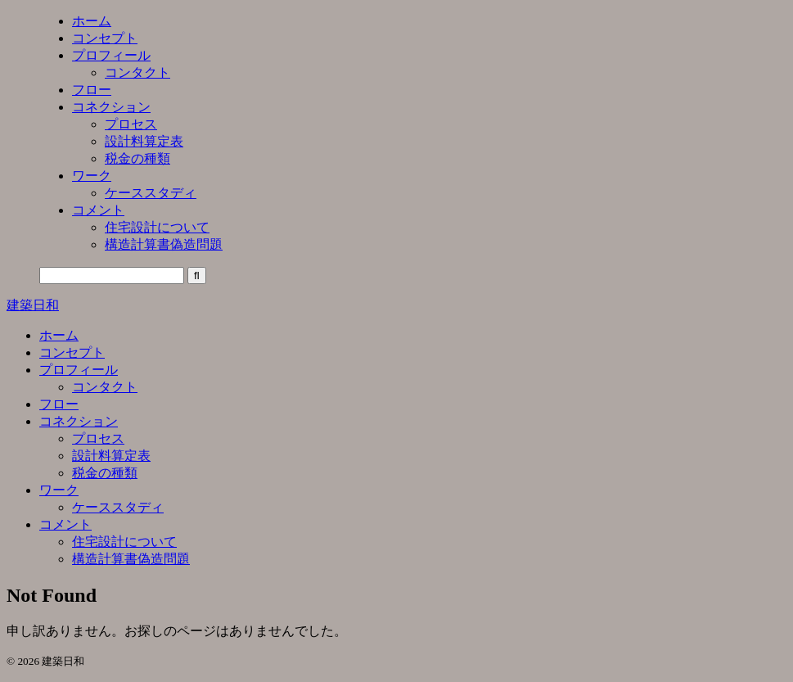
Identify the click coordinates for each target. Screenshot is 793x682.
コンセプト (72, 352)
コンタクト (104, 387)
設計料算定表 (111, 456)
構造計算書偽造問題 (131, 559)
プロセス (98, 438)
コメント (65, 524)
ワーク (59, 490)
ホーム (59, 335)
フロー (59, 404)
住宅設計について (124, 542)
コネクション (78, 421)
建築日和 (33, 305)
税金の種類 (104, 473)
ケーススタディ (118, 507)
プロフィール (78, 370)
